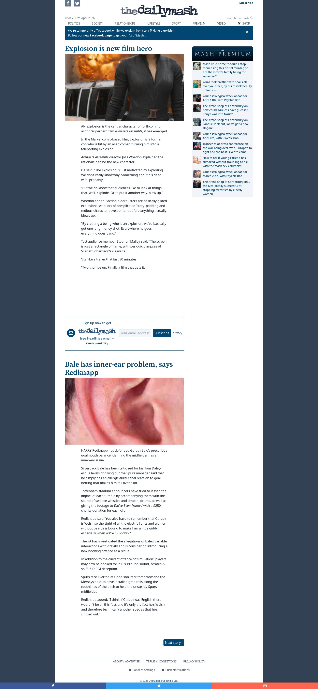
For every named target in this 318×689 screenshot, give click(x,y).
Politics (74, 23)
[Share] (265, 686)
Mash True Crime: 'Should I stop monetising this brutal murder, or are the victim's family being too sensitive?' (225, 70)
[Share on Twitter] (159, 686)
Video (221, 23)
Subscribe (162, 333)
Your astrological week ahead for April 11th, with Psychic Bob (225, 98)
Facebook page (101, 35)
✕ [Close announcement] (247, 31)
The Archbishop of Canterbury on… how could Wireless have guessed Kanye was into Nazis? (226, 110)
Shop (244, 23)
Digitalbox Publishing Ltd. (163, 681)
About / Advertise (126, 661)
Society (97, 23)
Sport (176, 23)
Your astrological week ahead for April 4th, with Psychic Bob (225, 136)
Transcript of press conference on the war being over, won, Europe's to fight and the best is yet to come (227, 148)
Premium (199, 23)
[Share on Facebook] (53, 686)
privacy (177, 333)
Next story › (174, 642)
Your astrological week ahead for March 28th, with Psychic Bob (225, 174)
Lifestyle (153, 23)
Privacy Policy (194, 661)
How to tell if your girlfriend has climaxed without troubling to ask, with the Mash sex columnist (226, 162)
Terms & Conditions (161, 661)
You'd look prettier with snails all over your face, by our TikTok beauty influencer (227, 86)
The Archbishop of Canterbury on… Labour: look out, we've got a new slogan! (226, 124)
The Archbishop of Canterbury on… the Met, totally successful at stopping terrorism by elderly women (226, 188)
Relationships (125, 23)
